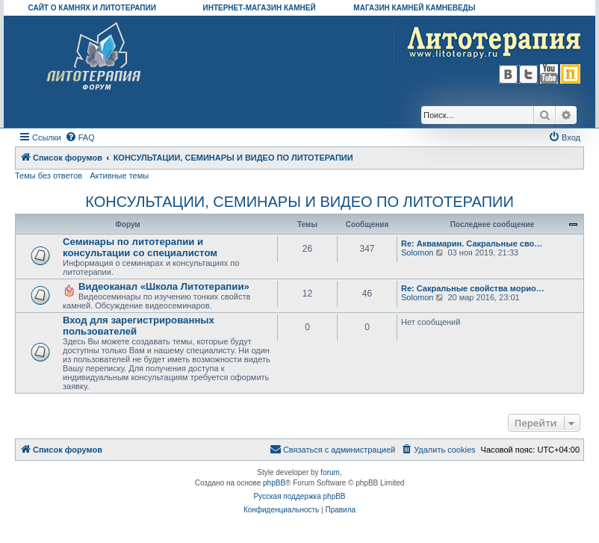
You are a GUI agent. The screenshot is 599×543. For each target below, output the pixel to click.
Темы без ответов (48, 175)
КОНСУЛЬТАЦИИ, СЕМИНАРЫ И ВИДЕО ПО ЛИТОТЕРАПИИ (299, 201)
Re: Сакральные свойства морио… (472, 288)
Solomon (417, 252)
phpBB (274, 483)
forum (330, 472)
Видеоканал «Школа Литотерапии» (163, 286)
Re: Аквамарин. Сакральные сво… (471, 243)
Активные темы (119, 175)
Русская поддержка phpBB (299, 496)
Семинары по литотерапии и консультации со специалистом (140, 247)
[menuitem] (80, 137)
